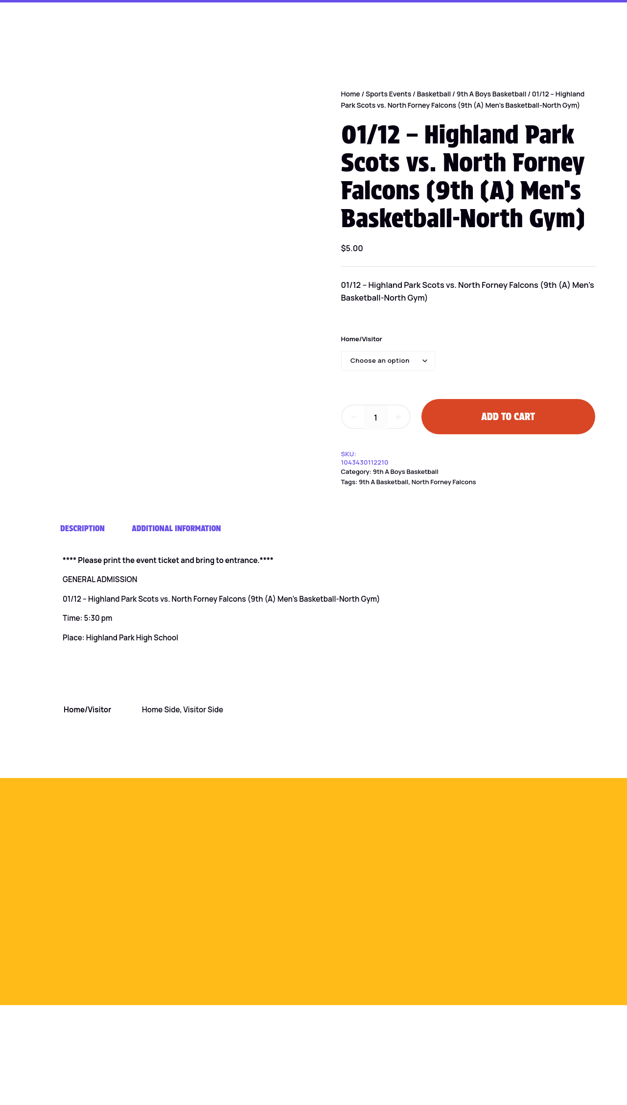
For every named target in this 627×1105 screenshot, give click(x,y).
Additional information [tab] (176, 528)
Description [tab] (82, 528)
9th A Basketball (383, 481)
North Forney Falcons (444, 481)
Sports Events (388, 93)
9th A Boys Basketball (492, 93)
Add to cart (508, 417)
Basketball (434, 93)
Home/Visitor (361, 338)
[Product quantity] (376, 417)
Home (350, 93)
